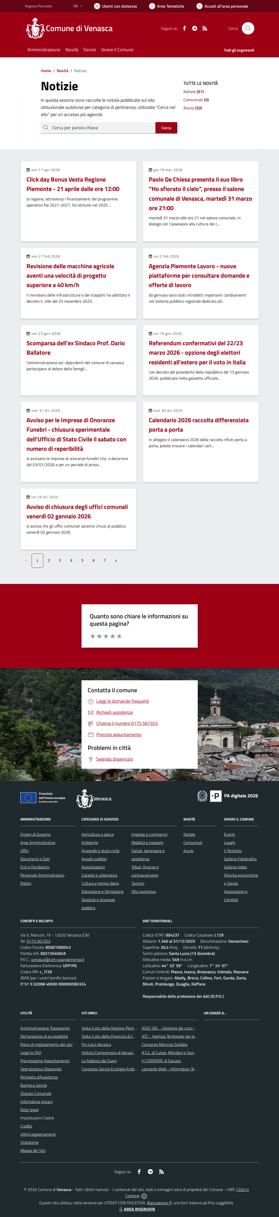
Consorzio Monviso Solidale (165, 1044)
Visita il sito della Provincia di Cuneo (112, 1036)
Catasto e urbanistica (99, 875)
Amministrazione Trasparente (45, 1028)
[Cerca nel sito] (248, 28)
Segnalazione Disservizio (41, 1069)
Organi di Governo (35, 834)
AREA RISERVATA (136, 1209)
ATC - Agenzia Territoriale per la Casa (173, 1036)
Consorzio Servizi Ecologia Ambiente (112, 1069)
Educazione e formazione (103, 891)
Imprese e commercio (149, 834)
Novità (59, 71)
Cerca (166, 128)
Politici (25, 883)
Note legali (29, 1110)
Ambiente (90, 842)
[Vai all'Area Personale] (222, 6)
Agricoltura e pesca (98, 834)
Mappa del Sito (33, 1150)
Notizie (189, 834)
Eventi (229, 834)
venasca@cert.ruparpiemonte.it (57, 959)
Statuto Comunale (35, 1093)
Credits (26, 1126)
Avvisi (188, 851)
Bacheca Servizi (33, 1085)
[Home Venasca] (72, 28)
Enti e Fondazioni (34, 867)
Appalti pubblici (94, 859)
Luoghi (229, 842)
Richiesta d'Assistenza (39, 1077)
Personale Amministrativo (42, 875)
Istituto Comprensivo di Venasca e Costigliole (119, 1052)
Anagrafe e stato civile (100, 851)
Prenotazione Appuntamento (45, 1061)
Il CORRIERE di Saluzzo (161, 1061)
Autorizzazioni (93, 867)
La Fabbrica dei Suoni (99, 1061)
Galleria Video (235, 867)
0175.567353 (38, 941)
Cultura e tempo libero (100, 883)
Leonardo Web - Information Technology (176, 1069)
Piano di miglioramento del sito (46, 1044)
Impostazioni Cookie (37, 1118)
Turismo (137, 883)
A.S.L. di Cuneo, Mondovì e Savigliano (173, 1052)
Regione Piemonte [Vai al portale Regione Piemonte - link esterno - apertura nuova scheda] (38, 6)
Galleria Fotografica (240, 859)
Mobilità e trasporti (147, 842)
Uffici (24, 851)
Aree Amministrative (37, 842)
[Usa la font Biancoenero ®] (115, 6)
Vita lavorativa (143, 891)
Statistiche (29, 1142)
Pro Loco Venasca (96, 1044)
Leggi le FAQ (31, 1052)
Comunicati (192, 842)
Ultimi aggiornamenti (38, 1134)
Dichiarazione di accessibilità (44, 1036)
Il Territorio (233, 851)
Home (46, 71)
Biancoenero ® (159, 1203)
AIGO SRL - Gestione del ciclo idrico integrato (180, 1028)
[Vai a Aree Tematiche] (166, 6)
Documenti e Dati (35, 859)
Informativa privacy (36, 1101)
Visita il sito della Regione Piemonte (112, 1028)
